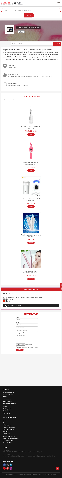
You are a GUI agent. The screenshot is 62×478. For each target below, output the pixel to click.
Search (29, 15)
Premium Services (8, 423)
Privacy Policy (7, 425)
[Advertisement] (31, 371)
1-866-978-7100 (7, 443)
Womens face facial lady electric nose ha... (31, 163)
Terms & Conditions (8, 429)
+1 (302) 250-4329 (8, 441)
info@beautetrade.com (9, 436)
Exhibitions (6, 397)
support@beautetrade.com (11, 439)
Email (17, 322)
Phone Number (20, 327)
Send (19, 350)
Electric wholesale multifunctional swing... (31, 272)
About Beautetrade (8, 393)
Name (17, 317)
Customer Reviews (8, 395)
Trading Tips (6, 411)
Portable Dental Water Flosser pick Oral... (31, 127)
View (31, 134)
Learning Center (7, 401)
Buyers (5, 407)
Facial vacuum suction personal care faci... (31, 236)
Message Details (20, 333)
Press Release (7, 399)
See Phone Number (15, 306)
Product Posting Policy (9, 427)
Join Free (5, 421)
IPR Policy (6, 431)
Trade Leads (6, 413)
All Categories (7, 409)
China (6, 301)
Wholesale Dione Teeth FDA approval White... (31, 199)
